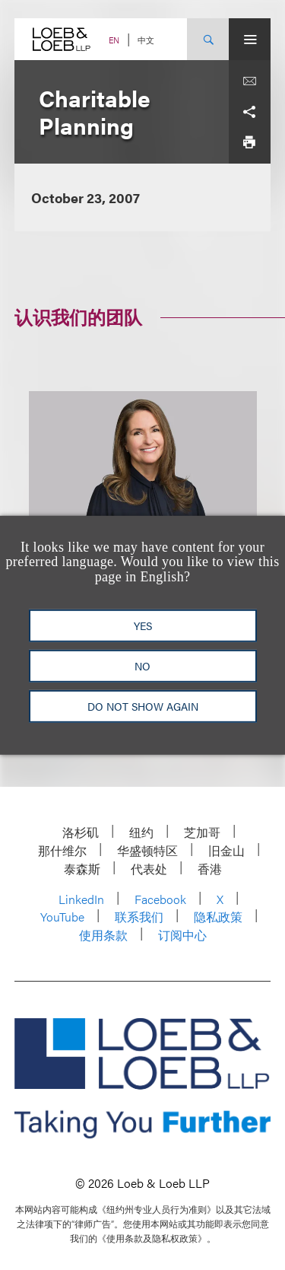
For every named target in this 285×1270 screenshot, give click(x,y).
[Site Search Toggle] (208, 39)
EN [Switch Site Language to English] (114, 40)
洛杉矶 (80, 832)
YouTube (62, 916)
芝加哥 (202, 832)
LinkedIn (81, 899)
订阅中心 (182, 935)
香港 (210, 868)
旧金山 (226, 850)
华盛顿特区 (147, 850)
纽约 (141, 832)
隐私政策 (218, 916)
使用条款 (103, 935)
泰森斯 (82, 868)
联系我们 (139, 916)
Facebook (160, 899)
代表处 (149, 868)
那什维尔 (62, 850)
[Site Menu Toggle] (250, 39)
